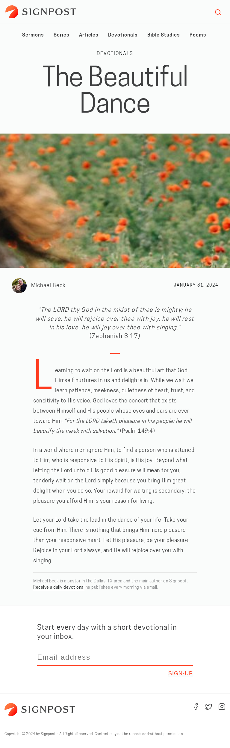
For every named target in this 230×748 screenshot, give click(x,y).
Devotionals (122, 35)
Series (61, 35)
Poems (198, 35)
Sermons (33, 35)
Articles (88, 35)
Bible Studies (163, 35)
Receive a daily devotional (58, 587)
